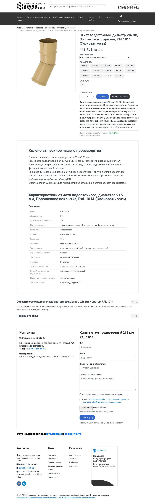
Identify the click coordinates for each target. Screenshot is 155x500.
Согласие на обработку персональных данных (37, 498)
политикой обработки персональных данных (101, 402)
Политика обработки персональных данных (77, 498)
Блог (101, 17)
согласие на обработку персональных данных (107, 399)
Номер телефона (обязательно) (93, 364)
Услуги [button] (80, 17)
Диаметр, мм (86, 62)
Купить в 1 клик (120, 96)
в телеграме (54, 433)
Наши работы (92, 19)
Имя (81, 343)
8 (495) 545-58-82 (128, 7)
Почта (82, 353)
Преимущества (54, 462)
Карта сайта (53, 477)
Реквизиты (52, 459)
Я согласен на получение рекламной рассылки (102, 394)
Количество (86, 93)
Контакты (110, 17)
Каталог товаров (20, 19)
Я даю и (105, 400)
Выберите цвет (87, 55)
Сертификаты (54, 473)
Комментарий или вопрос (91, 374)
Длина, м (84, 81)
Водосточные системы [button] (37, 17)
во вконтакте (72, 433)
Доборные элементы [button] (63, 17)
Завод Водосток (93, 136)
